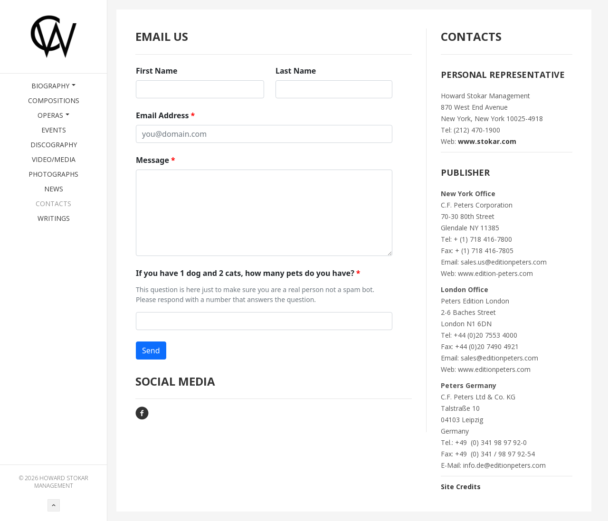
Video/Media (54, 159)
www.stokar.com (487, 141)
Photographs (53, 174)
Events (53, 129)
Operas (53, 115)
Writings (54, 218)
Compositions (53, 100)
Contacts (53, 203)
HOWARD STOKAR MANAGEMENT (61, 482)
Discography (53, 144)
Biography (53, 85)
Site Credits (461, 486)
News (53, 188)
